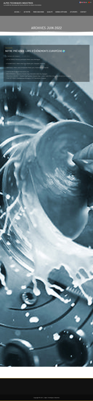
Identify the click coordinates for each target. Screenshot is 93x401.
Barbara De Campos (12, 64)
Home (42, 33)
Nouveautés (9, 56)
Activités (27, 12)
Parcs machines (38, 12)
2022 (48, 33)
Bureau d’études (61, 12)
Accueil (17, 12)
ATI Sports (73, 12)
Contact (83, 12)
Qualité (49, 12)
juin (53, 33)
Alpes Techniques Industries (18, 3)
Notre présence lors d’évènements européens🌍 (35, 59)
